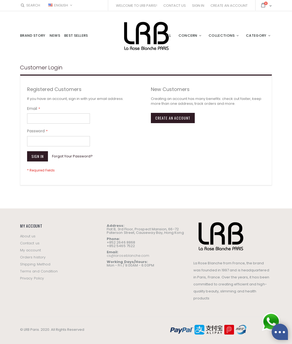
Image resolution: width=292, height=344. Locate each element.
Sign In (198, 5)
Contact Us (174, 5)
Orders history (33, 257)
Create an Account (229, 5)
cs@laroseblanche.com (128, 255)
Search (30, 5)
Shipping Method (35, 264)
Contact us (30, 243)
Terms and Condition (39, 271)
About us (28, 236)
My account (30, 250)
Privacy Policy (32, 278)
